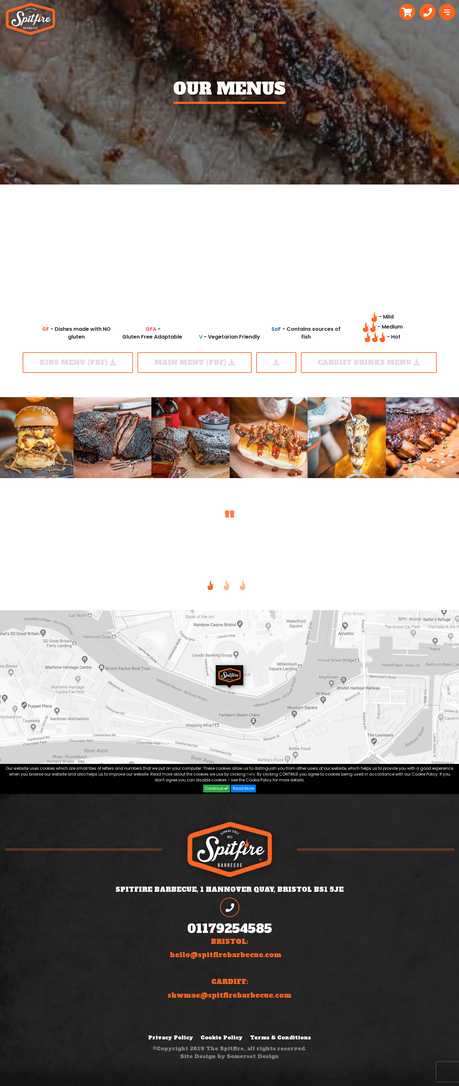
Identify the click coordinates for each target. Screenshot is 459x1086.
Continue (216, 788)
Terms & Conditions (280, 1037)
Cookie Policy (222, 1037)
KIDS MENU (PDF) (77, 362)
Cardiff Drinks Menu (369, 362)
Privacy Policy (170, 1037)
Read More (243, 788)
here (250, 774)
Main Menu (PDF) (194, 362)
